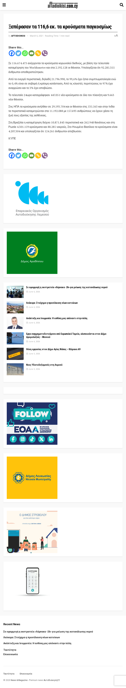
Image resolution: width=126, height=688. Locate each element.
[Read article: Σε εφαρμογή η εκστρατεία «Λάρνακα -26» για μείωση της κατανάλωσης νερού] (15, 292)
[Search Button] (121, 5)
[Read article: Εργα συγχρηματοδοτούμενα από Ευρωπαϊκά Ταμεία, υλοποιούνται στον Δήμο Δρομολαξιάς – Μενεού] (15, 338)
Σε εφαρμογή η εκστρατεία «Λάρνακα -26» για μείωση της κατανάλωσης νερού (66, 287)
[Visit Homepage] (63, 5)
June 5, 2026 (33, 354)
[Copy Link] (38, 53)
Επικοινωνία (10, 654)
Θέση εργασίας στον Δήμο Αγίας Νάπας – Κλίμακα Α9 (53, 349)
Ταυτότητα (9, 650)
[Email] (31, 53)
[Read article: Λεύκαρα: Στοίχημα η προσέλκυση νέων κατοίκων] (15, 307)
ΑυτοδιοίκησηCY (52, 680)
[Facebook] (12, 53)
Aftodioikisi (18, 36)
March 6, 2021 (36, 36)
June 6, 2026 (33, 292)
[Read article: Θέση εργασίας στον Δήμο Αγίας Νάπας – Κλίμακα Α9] (15, 354)
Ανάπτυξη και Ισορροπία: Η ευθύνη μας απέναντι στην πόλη (56, 318)
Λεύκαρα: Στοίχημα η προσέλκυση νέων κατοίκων (52, 303)
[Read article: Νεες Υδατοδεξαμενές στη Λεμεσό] (15, 369)
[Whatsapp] (25, 53)
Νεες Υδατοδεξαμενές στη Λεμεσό (44, 364)
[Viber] (45, 53)
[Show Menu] (4, 5)
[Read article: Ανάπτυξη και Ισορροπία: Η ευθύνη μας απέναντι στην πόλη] (15, 323)
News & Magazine (19, 680)
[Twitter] (18, 53)
